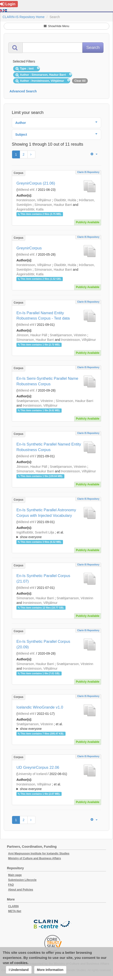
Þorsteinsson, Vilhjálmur (33, 200)
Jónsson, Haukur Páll (31, 335)
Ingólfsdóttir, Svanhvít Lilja (35, 532)
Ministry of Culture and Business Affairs (34, 858)
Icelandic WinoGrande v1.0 (39, 707)
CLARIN (13, 906)
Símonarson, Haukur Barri (53, 205)
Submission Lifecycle (22, 880)
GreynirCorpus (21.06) (35, 183)
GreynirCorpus (29, 248)
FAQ (11, 884)
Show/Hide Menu (56, 26)
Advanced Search (23, 91)
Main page (15, 875)
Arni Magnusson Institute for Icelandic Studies (38, 853)
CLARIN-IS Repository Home (23, 17)
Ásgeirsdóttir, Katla (30, 209)
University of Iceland (32, 774)
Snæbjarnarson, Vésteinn (68, 335)
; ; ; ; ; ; (56, 726)
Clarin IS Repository (88, 172)
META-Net (14, 911)
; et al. (56, 534)
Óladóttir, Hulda (65, 200)
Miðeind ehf (26, 324)
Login (8, 4)
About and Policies (20, 889)
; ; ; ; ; (56, 534)
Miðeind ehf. (26, 189)
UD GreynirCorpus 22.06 (37, 767)
